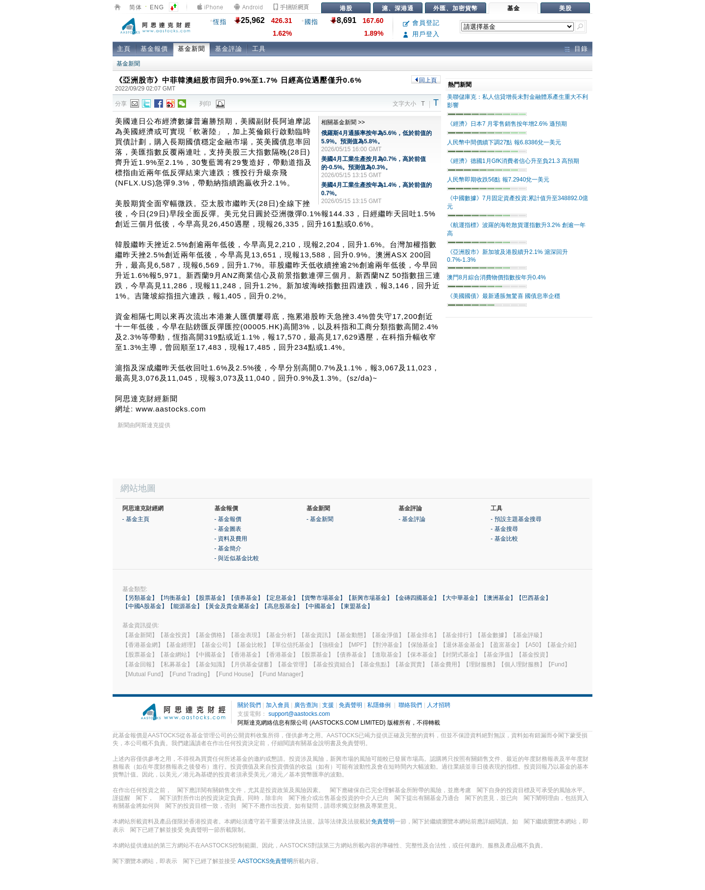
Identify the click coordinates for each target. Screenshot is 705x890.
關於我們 (249, 705)
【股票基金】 (210, 597)
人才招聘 (438, 705)
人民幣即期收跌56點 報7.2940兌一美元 (498, 179)
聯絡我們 (410, 705)
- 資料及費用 (230, 538)
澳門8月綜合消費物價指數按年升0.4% (496, 277)
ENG (157, 7)
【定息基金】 (281, 597)
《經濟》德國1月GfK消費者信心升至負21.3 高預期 (513, 161)
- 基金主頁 (135, 519)
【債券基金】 (245, 597)
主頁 (124, 48)
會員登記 (421, 22)
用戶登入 (421, 34)
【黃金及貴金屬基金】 (232, 606)
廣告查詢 (306, 705)
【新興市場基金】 (369, 597)
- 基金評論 (412, 519)
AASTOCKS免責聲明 (265, 861)
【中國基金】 (320, 606)
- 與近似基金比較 (236, 558)
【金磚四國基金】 (416, 597)
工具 (259, 48)
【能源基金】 (185, 606)
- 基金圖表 (227, 528)
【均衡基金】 (175, 597)
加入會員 (277, 705)
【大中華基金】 (460, 597)
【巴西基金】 (533, 597)
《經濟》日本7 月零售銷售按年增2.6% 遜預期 (507, 123)
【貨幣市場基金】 (322, 597)
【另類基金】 (140, 597)
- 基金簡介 (227, 548)
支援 (328, 705)
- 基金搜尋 (504, 528)
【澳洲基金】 (498, 597)
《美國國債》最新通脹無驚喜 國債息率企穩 (503, 296)
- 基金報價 (227, 519)
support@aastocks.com (299, 713)
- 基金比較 (504, 538)
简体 (135, 7)
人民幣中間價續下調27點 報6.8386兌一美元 (504, 142)
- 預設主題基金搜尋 (516, 519)
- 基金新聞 (319, 519)
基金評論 (228, 48)
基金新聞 (191, 48)
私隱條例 (379, 705)
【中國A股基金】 (144, 606)
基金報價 (154, 48)
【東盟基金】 (355, 606)
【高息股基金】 (282, 606)
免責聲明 (350, 705)
